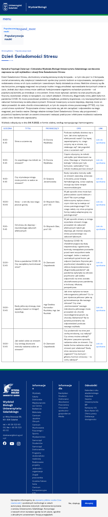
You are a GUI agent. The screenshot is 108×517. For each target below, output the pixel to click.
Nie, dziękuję (74, 505)
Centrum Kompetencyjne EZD (39, 490)
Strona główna (7, 51)
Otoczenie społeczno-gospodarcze (65, 410)
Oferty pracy (91, 413)
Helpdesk (89, 396)
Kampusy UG (91, 407)
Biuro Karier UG (91, 410)
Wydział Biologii (37, 7)
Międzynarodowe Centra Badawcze (38, 406)
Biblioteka (36, 412)
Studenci (63, 396)
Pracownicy (64, 405)
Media (61, 416)
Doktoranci (64, 399)
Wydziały (36, 393)
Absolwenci (64, 402)
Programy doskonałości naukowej (38, 456)
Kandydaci (63, 393)
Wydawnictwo (38, 437)
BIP (86, 405)
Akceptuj (89, 505)
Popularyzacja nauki (23, 51)
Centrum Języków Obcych (36, 418)
